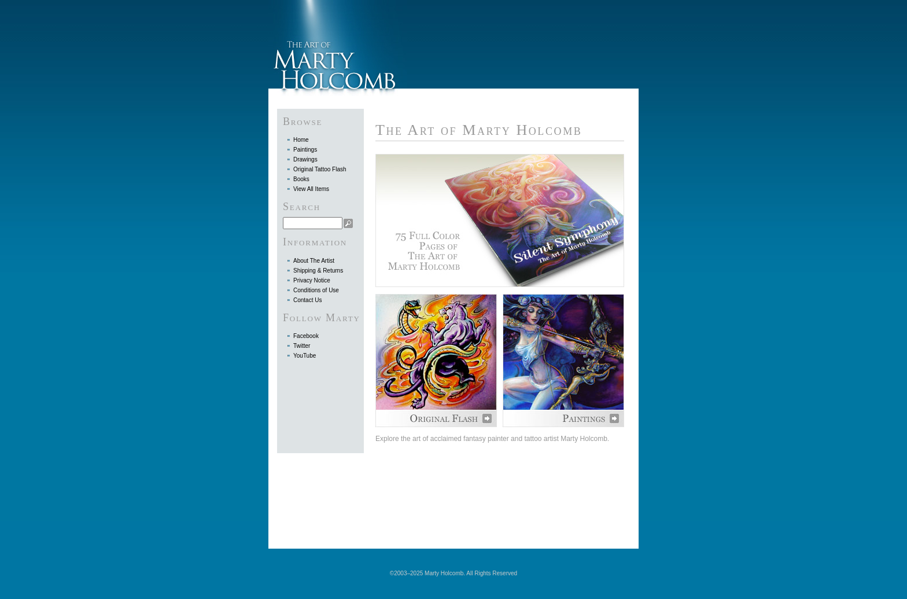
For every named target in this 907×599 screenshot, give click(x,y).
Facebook (306, 336)
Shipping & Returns (318, 270)
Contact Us (307, 300)
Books (301, 179)
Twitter (301, 346)
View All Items (311, 189)
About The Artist (313, 261)
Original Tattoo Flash (319, 169)
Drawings (305, 159)
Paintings (305, 149)
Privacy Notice (311, 280)
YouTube (304, 355)
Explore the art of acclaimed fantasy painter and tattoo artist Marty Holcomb (491, 439)
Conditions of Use (316, 290)
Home (301, 140)
